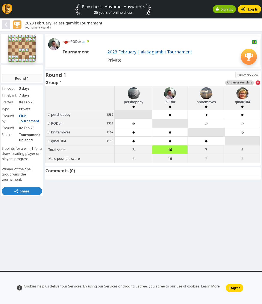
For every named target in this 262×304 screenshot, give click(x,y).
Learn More (210, 286)
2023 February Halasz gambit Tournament (150, 52)
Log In (249, 9)
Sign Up (224, 9)
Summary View (247, 75)
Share (21, 191)
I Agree (235, 288)
